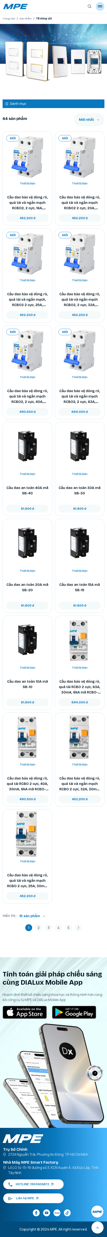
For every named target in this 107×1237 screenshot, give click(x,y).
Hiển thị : (10, 916)
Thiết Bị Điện (27, 183)
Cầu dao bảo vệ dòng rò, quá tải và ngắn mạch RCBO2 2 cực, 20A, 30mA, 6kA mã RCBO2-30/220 (79, 203)
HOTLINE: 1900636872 (30, 1184)
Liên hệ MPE (23, 1198)
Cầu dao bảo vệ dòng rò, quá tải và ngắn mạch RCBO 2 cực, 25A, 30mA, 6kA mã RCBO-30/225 (27, 881)
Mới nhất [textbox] (86, 120)
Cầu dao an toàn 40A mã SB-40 (27, 490)
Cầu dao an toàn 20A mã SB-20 (27, 587)
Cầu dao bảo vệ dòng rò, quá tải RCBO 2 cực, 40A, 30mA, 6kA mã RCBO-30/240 (27, 784)
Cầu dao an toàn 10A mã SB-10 (27, 684)
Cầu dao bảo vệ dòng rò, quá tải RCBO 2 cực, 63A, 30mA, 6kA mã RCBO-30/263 (79, 687)
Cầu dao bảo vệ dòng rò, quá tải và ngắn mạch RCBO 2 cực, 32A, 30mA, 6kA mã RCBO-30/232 (79, 784)
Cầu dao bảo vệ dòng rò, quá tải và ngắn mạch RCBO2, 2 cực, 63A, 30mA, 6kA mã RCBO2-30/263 (79, 396)
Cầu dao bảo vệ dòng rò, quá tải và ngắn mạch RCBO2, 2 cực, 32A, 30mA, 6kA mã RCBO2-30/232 (79, 300)
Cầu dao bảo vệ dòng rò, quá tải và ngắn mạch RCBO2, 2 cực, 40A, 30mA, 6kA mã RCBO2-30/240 (27, 396)
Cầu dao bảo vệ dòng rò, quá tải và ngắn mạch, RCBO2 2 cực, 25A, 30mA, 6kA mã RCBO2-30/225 (27, 300)
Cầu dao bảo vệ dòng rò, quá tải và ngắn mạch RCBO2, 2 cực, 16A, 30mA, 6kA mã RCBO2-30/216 (27, 203)
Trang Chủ (9, 18)
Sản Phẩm (25, 18)
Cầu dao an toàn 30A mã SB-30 (80, 490)
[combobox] (89, 120)
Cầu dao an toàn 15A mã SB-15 (79, 587)
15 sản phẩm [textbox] (29, 916)
